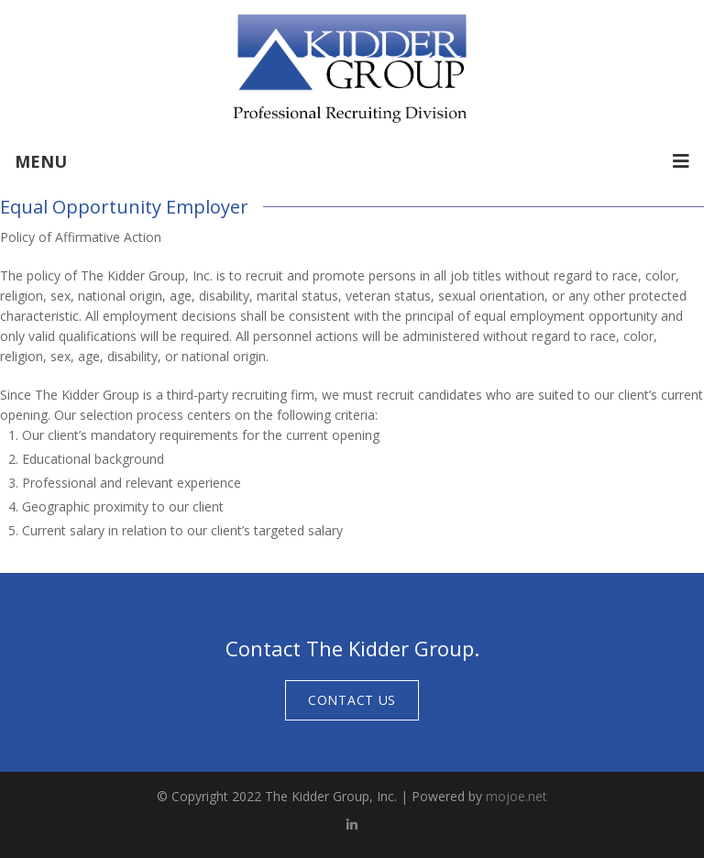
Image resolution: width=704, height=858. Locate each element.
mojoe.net (516, 796)
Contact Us (352, 700)
